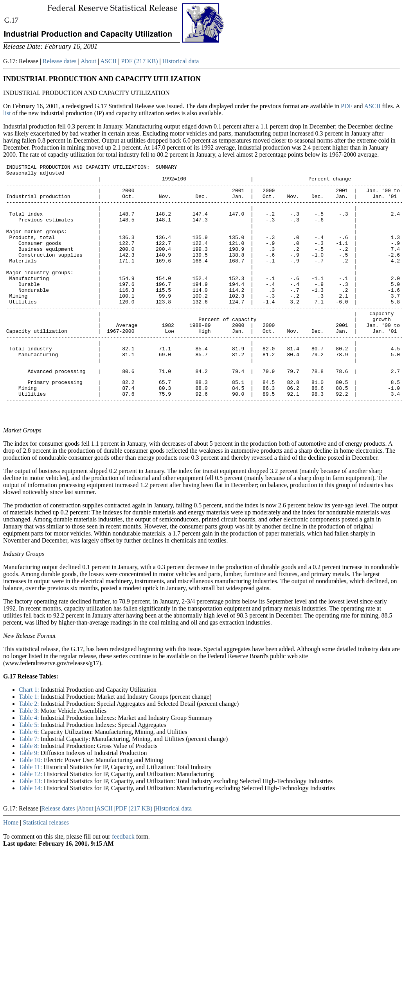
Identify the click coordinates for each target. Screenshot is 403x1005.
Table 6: (30, 781)
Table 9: (30, 802)
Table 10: (31, 809)
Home (10, 871)
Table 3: (30, 760)
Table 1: (30, 746)
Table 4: (30, 767)
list (8, 113)
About (88, 61)
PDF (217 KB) (139, 61)
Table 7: (30, 788)
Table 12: (31, 823)
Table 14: (31, 837)
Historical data (180, 61)
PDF (347, 106)
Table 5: (30, 774)
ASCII (108, 61)
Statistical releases (46, 871)
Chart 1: (30, 738)
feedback (123, 885)
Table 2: (30, 753)
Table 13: (31, 830)
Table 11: (31, 816)
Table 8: (30, 795)
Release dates (60, 61)
